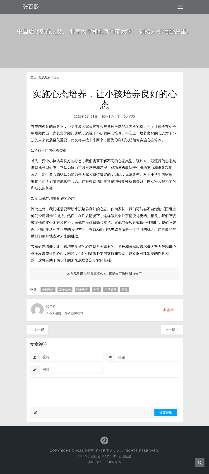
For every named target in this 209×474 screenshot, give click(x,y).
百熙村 (95, 456)
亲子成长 (65, 289)
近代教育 (45, 77)
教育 (96, 289)
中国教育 (48, 289)
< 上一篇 (38, 329)
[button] (168, 310)
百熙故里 (125, 456)
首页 (33, 77)
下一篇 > (172, 329)
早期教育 (110, 289)
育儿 (124, 289)
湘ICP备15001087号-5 (104, 462)
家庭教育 (82, 289)
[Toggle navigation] (180, 7)
